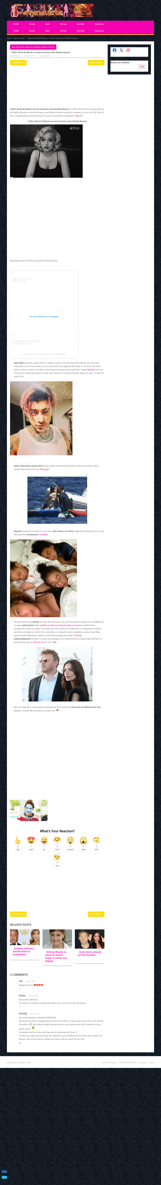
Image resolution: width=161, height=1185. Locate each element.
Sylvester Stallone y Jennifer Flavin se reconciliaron (23, 951)
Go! (142, 66)
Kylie (47, 24)
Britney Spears (40, 47)
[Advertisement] (57, 86)
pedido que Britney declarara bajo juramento (60, 625)
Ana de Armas (18, 47)
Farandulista (14, 56)
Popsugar (44, 469)
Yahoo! (79, 116)
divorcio (36, 642)
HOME (16, 24)
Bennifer (81, 24)
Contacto (143, 1119)
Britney (63, 24)
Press (152, 1119)
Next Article (96, 62)
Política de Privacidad (127, 1119)
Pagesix (91, 369)
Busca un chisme (119, 62)
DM (54, 642)
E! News (43, 534)
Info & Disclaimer (109, 1119)
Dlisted (78, 635)
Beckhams (99, 24)
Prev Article (18, 62)
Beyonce (29, 47)
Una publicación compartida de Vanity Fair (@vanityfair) (44, 354)
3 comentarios (44, 56)
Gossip (32, 24)
